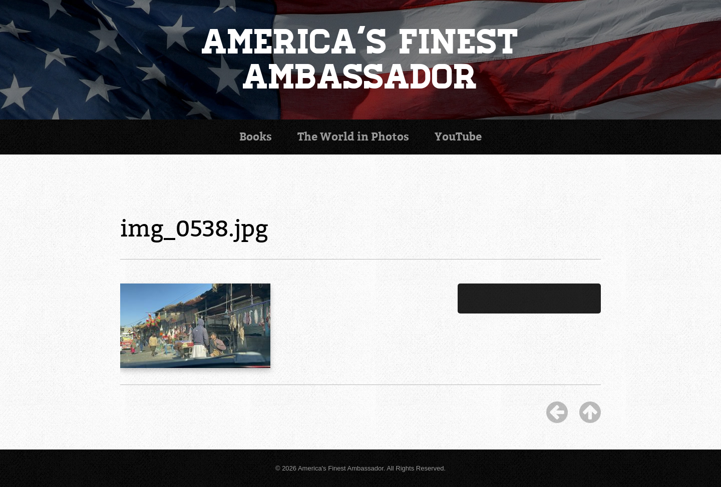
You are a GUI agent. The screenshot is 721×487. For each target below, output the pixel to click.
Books (255, 137)
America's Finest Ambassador (361, 59)
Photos (353, 137)
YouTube (458, 137)
